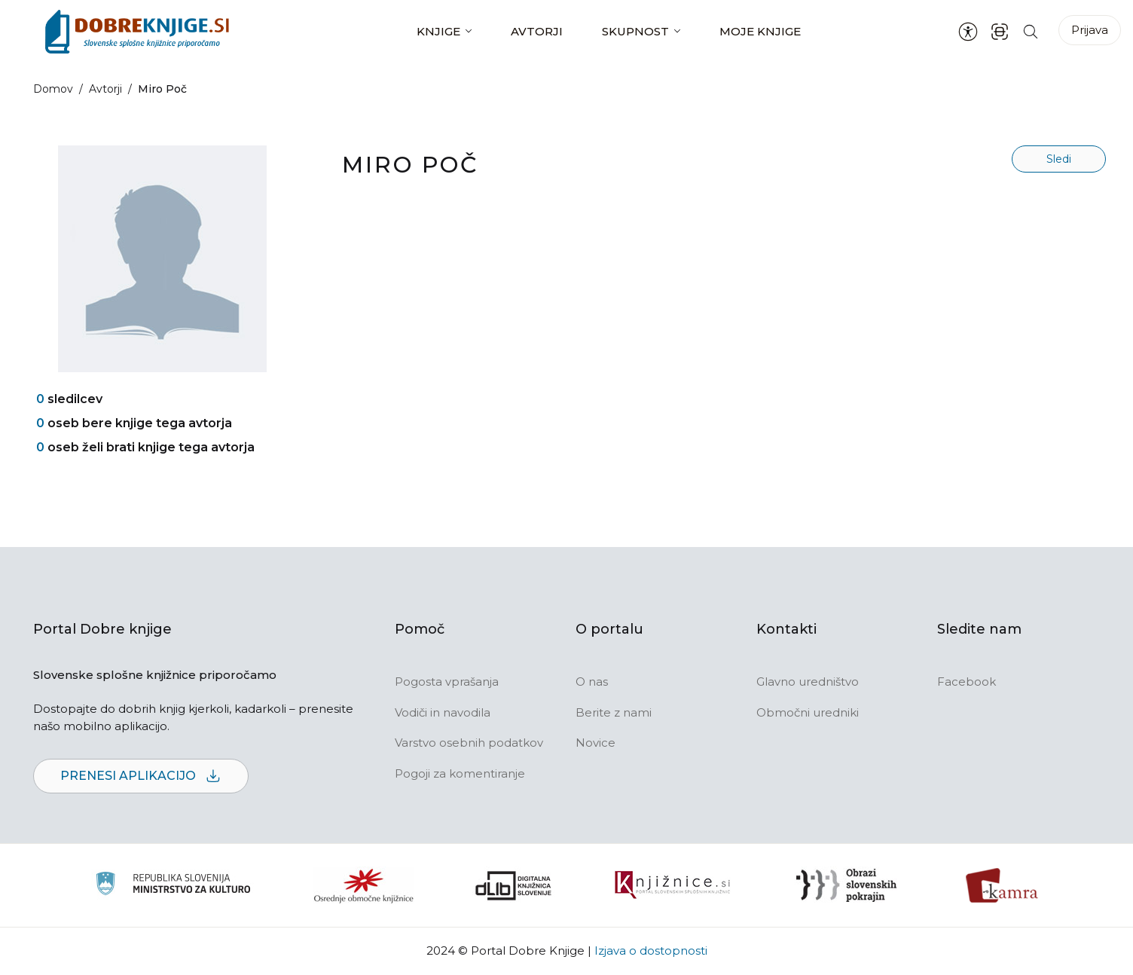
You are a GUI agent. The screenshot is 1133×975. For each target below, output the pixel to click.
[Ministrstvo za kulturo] (173, 886)
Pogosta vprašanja (447, 681)
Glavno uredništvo (807, 681)
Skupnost (635, 31)
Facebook (966, 681)
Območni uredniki (807, 712)
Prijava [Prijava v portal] (1089, 30)
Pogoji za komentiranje (460, 773)
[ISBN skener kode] (1000, 31)
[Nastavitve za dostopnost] (968, 31)
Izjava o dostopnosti (650, 950)
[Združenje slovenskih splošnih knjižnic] (672, 885)
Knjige (438, 31)
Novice (595, 742)
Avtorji (537, 31)
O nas (592, 681)
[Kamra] (1002, 885)
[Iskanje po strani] (1030, 31)
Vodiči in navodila (442, 712)
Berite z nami (614, 712)
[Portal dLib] (513, 885)
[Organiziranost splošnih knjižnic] (363, 885)
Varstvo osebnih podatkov (469, 742)
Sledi (1058, 159)
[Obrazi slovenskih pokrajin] (846, 885)
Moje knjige (760, 31)
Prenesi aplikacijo (140, 776)
